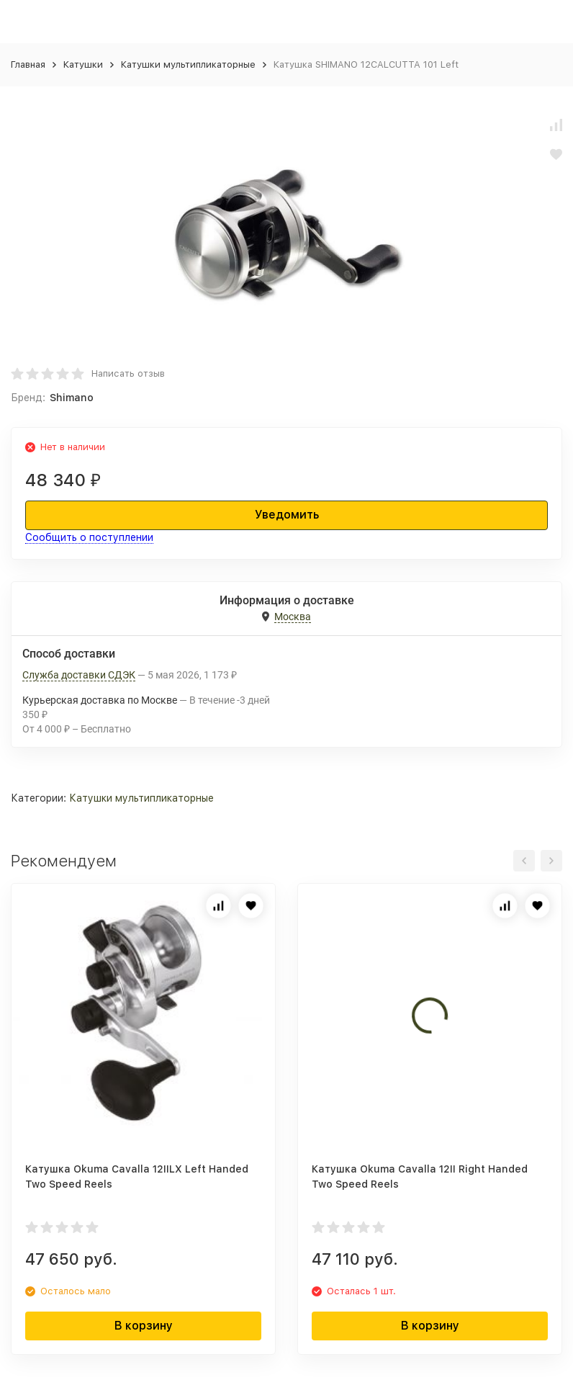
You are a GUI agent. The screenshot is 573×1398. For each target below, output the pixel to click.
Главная (28, 64)
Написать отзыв (128, 373)
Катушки (83, 64)
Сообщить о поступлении (89, 537)
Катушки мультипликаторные (188, 64)
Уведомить (287, 514)
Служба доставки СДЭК (78, 675)
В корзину (143, 1325)
